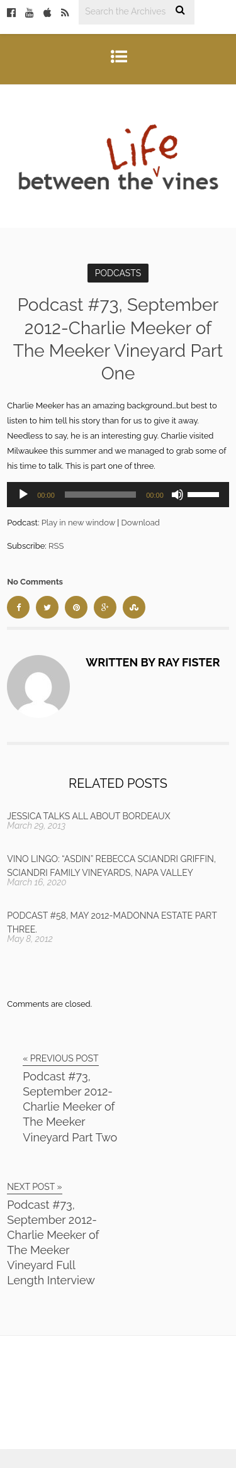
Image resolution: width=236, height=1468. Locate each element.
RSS (56, 546)
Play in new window (78, 522)
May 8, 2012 (30, 939)
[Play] (23, 494)
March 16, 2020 (36, 882)
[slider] (100, 494)
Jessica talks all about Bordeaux (88, 816)
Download (140, 522)
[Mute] (177, 494)
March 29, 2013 (36, 826)
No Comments (35, 581)
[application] (118, 494)
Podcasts (118, 273)
